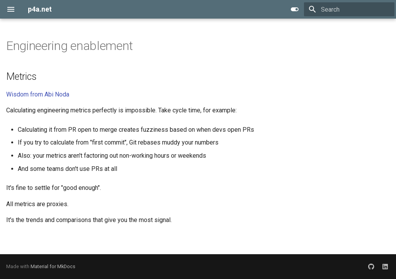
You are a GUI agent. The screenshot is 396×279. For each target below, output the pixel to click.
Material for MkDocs (53, 266)
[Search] (349, 9)
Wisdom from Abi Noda (37, 94)
